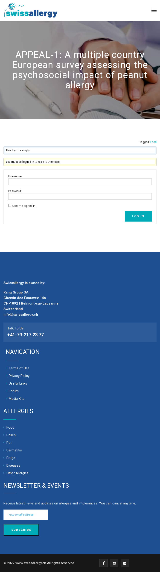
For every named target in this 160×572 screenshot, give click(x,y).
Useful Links (18, 383)
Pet (9, 443)
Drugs (10, 458)
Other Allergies (17, 473)
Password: (15, 191)
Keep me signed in (23, 205)
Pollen (11, 435)
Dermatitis (14, 450)
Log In (138, 216)
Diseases (13, 465)
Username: (15, 176)
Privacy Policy (19, 376)
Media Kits (16, 399)
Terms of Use (19, 368)
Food (153, 142)
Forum (14, 391)
